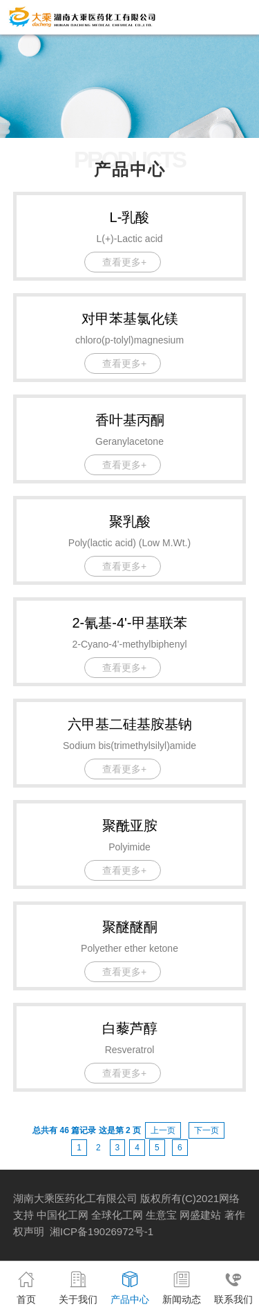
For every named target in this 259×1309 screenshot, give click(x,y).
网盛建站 (200, 1215)
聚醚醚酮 (129, 927)
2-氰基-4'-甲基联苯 (129, 622)
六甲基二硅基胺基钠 (130, 724)
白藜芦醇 (129, 1028)
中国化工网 (62, 1215)
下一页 (206, 1130)
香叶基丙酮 (129, 420)
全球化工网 (117, 1215)
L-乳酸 (130, 217)
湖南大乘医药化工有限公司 (75, 1198)
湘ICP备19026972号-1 (101, 1231)
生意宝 (161, 1215)
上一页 (163, 1130)
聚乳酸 (130, 521)
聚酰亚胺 (129, 825)
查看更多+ (124, 262)
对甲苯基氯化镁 (129, 318)
